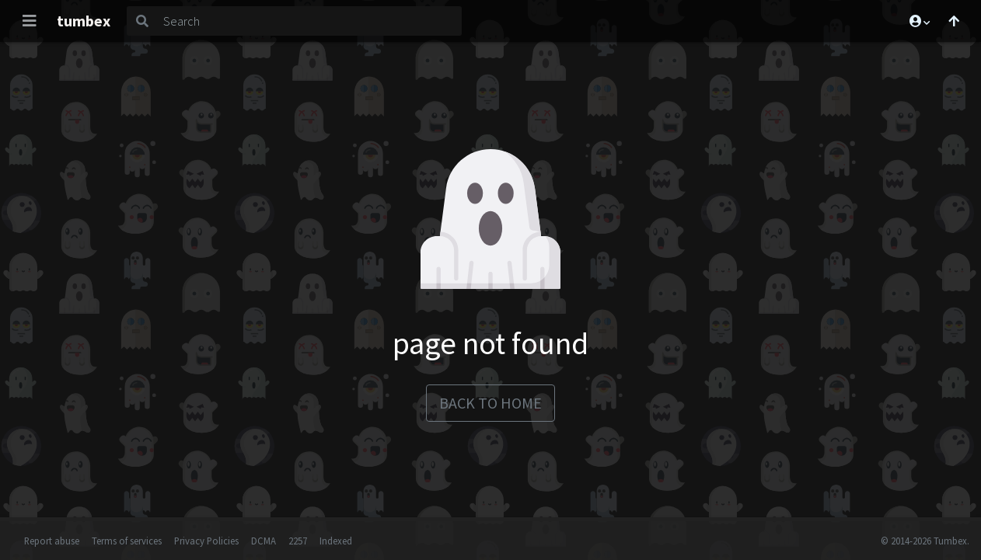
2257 (297, 540)
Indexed (335, 540)
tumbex (83, 20)
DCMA (263, 540)
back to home (490, 402)
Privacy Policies (206, 540)
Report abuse (51, 540)
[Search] (309, 21)
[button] (919, 21)
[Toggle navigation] (29, 21)
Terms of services (127, 540)
